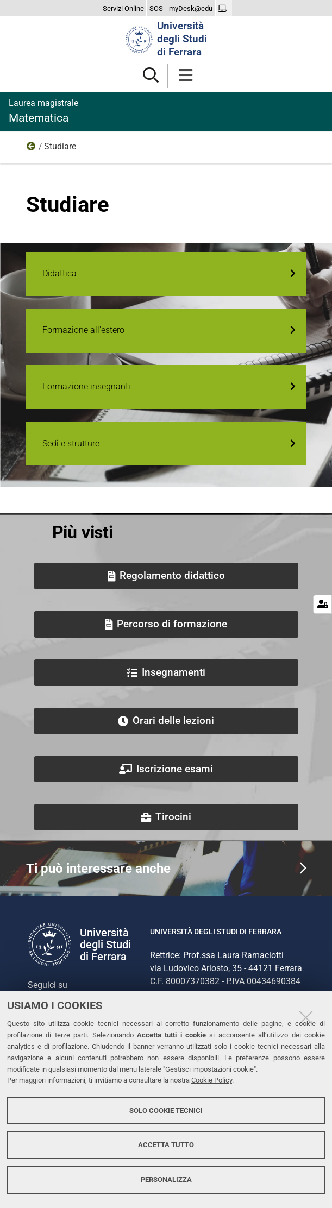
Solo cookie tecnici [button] (166, 1110)
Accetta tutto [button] (166, 1145)
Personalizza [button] (166, 1179)
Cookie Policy (211, 1080)
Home (31, 148)
